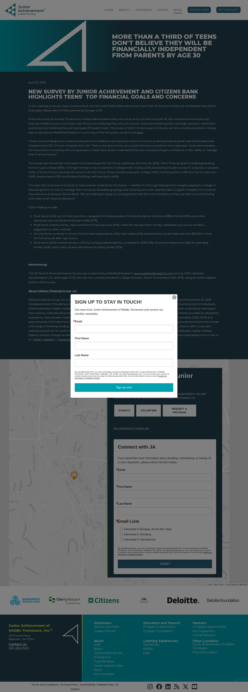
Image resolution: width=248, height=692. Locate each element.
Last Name (82, 355)
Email (78, 321)
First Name (82, 338)
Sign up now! (124, 387)
